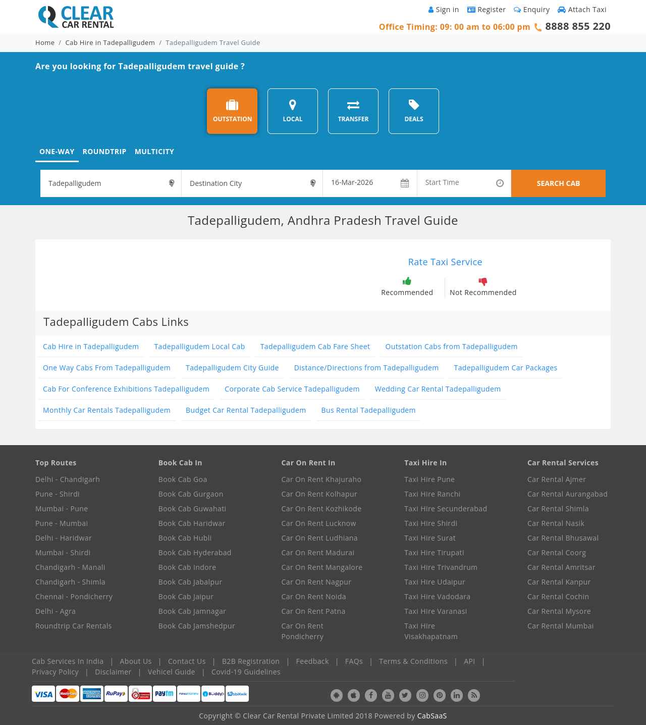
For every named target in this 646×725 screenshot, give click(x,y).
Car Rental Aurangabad (567, 494)
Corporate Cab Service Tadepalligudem (292, 389)
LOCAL (292, 111)
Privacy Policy (55, 671)
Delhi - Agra (55, 611)
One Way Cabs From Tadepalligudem (107, 367)
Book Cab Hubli (185, 538)
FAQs (354, 661)
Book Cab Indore (187, 567)
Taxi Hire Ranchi (432, 494)
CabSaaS (432, 715)
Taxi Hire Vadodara (437, 596)
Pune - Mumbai (61, 523)
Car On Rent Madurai (318, 552)
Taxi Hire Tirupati (434, 552)
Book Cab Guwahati (192, 508)
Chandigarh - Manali (70, 567)
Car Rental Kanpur (559, 582)
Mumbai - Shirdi (62, 552)
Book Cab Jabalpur (190, 582)
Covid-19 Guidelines (246, 671)
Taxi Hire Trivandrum (440, 567)
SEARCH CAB (558, 183)
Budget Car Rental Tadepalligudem (246, 410)
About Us (136, 661)
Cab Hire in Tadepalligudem (110, 42)
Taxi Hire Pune (429, 479)
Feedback (312, 661)
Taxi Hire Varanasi (435, 611)
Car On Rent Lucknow (319, 523)
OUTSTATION (232, 111)
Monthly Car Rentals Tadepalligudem (107, 410)
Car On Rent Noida (314, 596)
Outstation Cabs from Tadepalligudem (451, 346)
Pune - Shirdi (57, 494)
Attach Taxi (582, 9)
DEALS (413, 111)
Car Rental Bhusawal (563, 538)
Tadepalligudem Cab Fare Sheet (315, 346)
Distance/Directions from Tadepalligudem (366, 367)
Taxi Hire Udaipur (434, 582)
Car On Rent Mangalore (322, 567)
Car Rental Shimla (558, 508)
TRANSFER (353, 111)
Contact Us (187, 661)
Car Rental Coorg (556, 552)
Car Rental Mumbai (560, 626)
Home (45, 42)
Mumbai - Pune (61, 508)
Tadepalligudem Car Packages (506, 367)
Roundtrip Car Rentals (73, 626)
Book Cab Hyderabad (195, 552)
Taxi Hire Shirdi (430, 523)
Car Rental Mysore (559, 611)
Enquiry (532, 9)
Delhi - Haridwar (63, 538)
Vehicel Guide (171, 671)
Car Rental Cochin (558, 596)
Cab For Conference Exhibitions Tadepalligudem (126, 389)
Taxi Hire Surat (430, 538)
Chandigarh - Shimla (70, 582)
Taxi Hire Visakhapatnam (431, 631)
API (469, 661)
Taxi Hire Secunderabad (445, 508)
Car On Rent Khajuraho (322, 479)
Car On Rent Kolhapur (320, 494)
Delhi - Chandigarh (67, 479)
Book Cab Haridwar (192, 523)
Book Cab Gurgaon (191, 494)
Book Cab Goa (182, 479)
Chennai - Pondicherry (74, 596)
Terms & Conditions (413, 661)
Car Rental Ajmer (556, 479)
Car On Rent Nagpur (317, 582)
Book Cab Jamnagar (192, 611)
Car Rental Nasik (555, 523)
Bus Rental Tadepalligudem (368, 410)
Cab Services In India (67, 661)
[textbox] (110, 183)
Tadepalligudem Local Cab (199, 346)
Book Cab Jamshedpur (196, 626)
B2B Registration (251, 661)
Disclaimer (113, 671)
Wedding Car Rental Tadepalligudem (438, 389)
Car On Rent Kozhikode (322, 508)
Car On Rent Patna (314, 611)
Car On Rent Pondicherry (303, 631)
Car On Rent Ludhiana (320, 538)
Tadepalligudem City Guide (232, 367)
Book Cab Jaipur (186, 596)
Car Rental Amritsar (561, 567)
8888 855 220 (578, 26)
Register (486, 9)
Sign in (443, 9)
